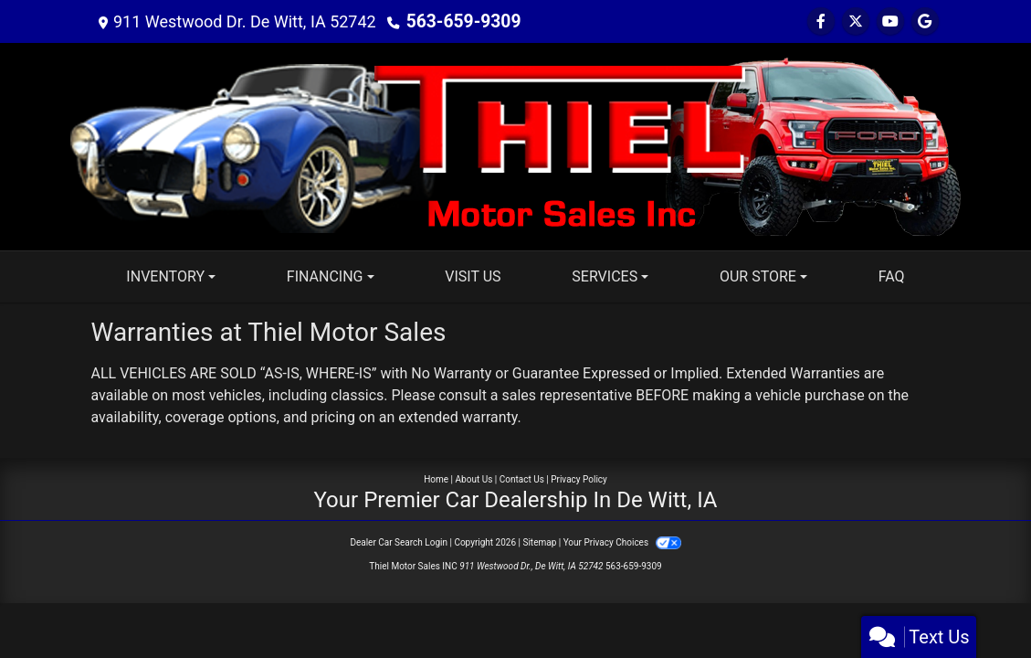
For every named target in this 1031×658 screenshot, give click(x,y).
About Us (474, 479)
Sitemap (539, 542)
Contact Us (522, 479)
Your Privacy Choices (622, 542)
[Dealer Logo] (516, 145)
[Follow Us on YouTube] (890, 21)
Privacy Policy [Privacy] (579, 479)
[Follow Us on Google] (925, 21)
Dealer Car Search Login (398, 542)
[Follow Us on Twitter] (855, 21)
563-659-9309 (459, 21)
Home (436, 479)
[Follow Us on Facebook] (821, 21)
